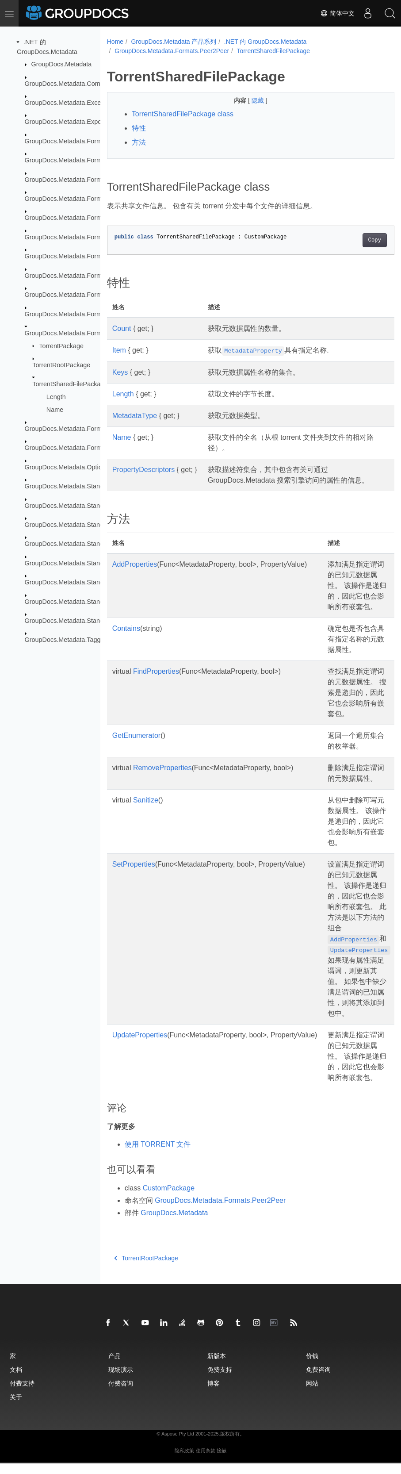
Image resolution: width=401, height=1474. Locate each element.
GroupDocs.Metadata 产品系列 (173, 41)
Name (54, 409)
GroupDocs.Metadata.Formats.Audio (76, 160)
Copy (354, 240)
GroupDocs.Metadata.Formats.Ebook (77, 237)
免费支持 (219, 1380)
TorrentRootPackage (61, 364)
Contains (126, 639)
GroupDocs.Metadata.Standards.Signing (82, 582)
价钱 (312, 1366)
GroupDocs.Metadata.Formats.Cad (74, 198)
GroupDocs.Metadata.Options (67, 467)
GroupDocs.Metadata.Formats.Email (76, 256)
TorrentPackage (61, 345)
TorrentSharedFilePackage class (182, 114)
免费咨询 (318, 1380)
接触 (221, 1461)
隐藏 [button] (248, 100)
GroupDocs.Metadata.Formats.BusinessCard (88, 179)
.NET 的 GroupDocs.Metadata (265, 41)
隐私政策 (184, 1461)
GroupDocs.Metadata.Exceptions (71, 102)
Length (56, 396)
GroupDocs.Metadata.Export (65, 121)
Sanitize (145, 810)
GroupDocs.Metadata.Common (69, 83)
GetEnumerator (136, 746)
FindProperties (156, 682)
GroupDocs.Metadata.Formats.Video (76, 447)
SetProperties (133, 875)
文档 (16, 1380)
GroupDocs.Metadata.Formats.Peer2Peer (83, 333)
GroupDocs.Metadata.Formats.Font (75, 275)
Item (119, 350)
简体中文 (337, 13)
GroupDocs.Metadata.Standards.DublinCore (87, 486)
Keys (120, 372)
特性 (139, 128)
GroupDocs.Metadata (61, 64)
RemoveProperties (162, 778)
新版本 (216, 1366)
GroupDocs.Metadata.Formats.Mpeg (76, 313)
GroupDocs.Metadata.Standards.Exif (76, 505)
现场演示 (120, 1380)
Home (115, 41)
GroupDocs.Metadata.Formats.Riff (73, 428)
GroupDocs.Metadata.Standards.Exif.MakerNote (93, 524)
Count (121, 328)
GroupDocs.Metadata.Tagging (67, 639)
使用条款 (205, 1461)
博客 (213, 1394)
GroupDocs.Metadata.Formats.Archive (79, 141)
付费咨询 (120, 1394)
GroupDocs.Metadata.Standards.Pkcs (78, 563)
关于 (16, 1407)
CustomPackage (169, 1198)
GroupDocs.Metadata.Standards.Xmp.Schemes (92, 620)
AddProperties (134, 575)
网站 (312, 1394)
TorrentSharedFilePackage (69, 384)
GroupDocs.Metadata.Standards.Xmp (78, 601)
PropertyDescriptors (143, 469)
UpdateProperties (140, 1045)
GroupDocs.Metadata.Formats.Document (83, 217)
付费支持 (22, 1394)
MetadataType (134, 415)
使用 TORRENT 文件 (158, 1155)
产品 (114, 1366)
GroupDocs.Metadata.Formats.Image (77, 294)
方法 (139, 142)
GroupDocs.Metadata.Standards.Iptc (76, 543)
